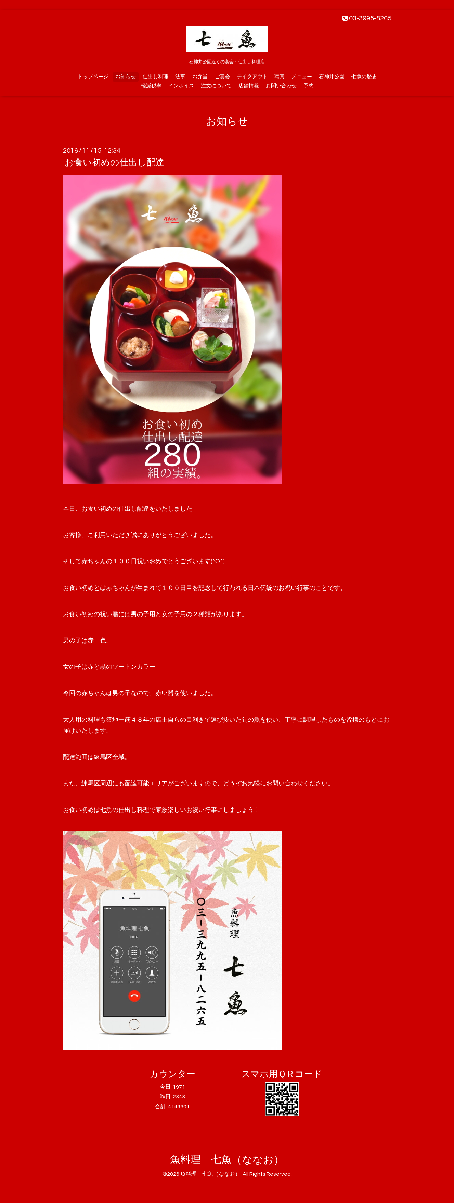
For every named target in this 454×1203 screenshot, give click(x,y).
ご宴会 (222, 76)
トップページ (93, 76)
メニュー (301, 76)
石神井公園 (332, 76)
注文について (216, 85)
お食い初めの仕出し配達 (114, 162)
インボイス (181, 85)
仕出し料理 (155, 76)
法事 (180, 76)
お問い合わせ (281, 85)
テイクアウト (252, 76)
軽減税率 (151, 85)
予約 (308, 85)
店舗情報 (248, 85)
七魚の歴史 (364, 76)
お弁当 (200, 76)
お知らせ (125, 76)
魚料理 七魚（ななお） (227, 1159)
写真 (279, 76)
